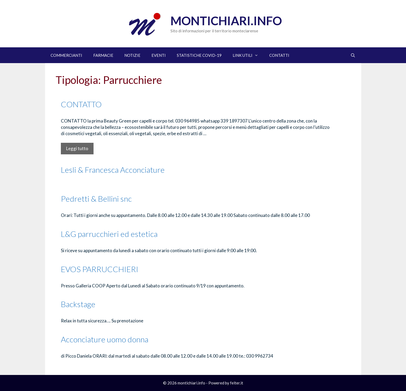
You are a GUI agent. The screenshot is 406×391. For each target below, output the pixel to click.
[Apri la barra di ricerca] (353, 55)
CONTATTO (81, 104)
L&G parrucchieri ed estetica (109, 233)
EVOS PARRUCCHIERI (99, 269)
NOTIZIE (132, 55)
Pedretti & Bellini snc (96, 198)
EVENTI (158, 55)
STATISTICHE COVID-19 (199, 55)
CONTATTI (279, 55)
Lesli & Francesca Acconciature (113, 169)
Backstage (78, 304)
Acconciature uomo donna (104, 339)
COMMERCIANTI (66, 55)
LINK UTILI (248, 55)
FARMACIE (103, 55)
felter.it (236, 382)
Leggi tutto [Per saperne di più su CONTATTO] (77, 148)
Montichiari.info (226, 21)
